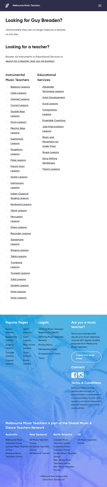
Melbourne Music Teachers (23, 5)
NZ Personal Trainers (40, 453)
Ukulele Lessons (20, 285)
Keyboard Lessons (21, 204)
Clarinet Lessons (20, 99)
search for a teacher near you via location (30, 61)
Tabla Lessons (18, 256)
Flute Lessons (18, 160)
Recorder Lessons (21, 233)
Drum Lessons (18, 122)
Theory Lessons (51, 169)
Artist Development (53, 97)
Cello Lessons (18, 93)
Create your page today (85, 357)
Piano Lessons (19, 227)
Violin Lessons (18, 298)
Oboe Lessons (19, 210)
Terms (41, 358)
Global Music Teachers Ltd (53, 480)
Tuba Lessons (18, 279)
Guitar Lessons (19, 177)
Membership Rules (47, 349)
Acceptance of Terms (49, 354)
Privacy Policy (45, 345)
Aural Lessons (50, 104)
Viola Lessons (18, 291)
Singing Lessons (20, 250)
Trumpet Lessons (20, 273)
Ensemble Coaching (53, 120)
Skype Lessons (50, 152)
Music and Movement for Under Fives (50, 142)
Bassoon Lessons (20, 87)
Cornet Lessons (19, 105)
